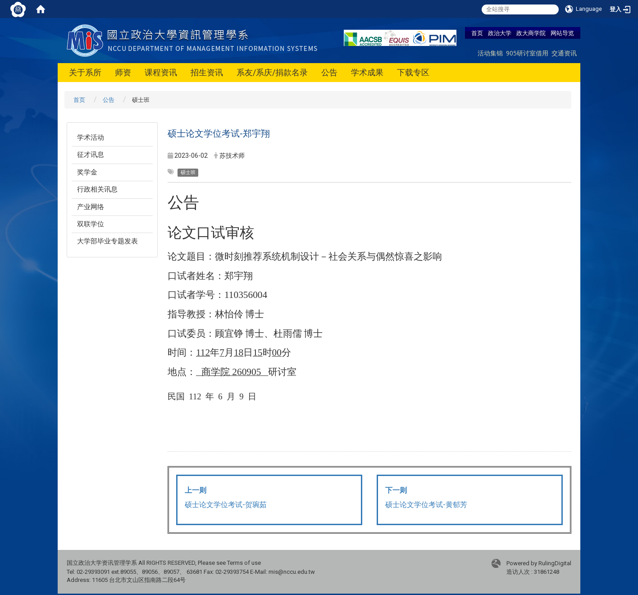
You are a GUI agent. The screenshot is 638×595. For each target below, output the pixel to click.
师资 (123, 72)
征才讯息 (90, 155)
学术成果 (367, 72)
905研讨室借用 (527, 53)
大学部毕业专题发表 (107, 241)
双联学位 (90, 224)
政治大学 (499, 33)
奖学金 (87, 172)
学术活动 (90, 137)
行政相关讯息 (97, 189)
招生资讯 (207, 72)
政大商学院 (531, 33)
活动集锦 (490, 53)
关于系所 (85, 72)
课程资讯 (161, 72)
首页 (477, 33)
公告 (329, 72)
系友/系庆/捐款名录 (272, 72)
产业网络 (90, 207)
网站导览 (562, 33)
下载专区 (413, 72)
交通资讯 (564, 53)
